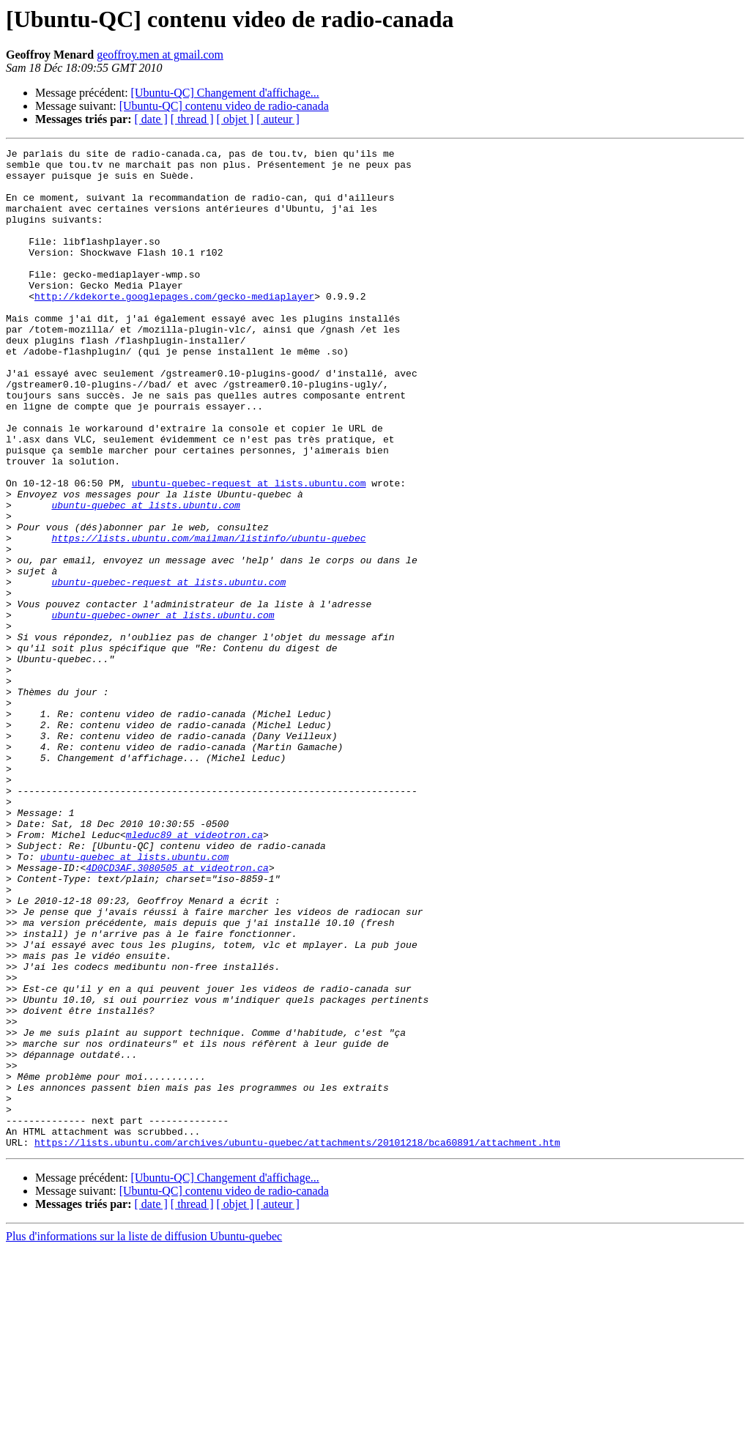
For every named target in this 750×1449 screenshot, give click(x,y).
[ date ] (151, 119)
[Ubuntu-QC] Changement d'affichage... (225, 92)
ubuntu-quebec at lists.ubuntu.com (145, 577)
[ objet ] (234, 119)
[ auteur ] (278, 119)
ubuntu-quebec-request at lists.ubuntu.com (249, 550)
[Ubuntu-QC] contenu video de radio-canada (224, 106)
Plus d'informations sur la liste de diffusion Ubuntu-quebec (144, 1436)
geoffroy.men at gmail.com (160, 54)
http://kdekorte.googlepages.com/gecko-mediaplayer (174, 326)
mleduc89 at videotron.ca (194, 972)
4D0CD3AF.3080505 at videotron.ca (177, 1012)
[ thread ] (192, 119)
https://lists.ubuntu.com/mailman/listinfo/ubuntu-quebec (208, 616)
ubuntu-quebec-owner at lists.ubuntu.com (162, 709)
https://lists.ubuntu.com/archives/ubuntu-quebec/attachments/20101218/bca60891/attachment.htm (297, 1342)
